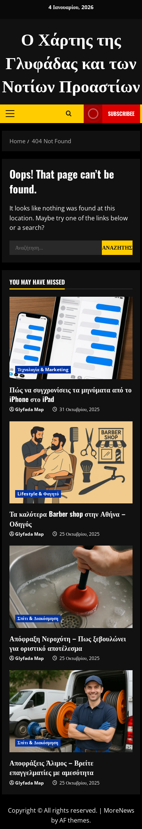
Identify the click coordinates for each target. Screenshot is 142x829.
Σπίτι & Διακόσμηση (37, 618)
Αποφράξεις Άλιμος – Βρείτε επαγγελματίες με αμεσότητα (51, 767)
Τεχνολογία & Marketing (43, 369)
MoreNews (119, 810)
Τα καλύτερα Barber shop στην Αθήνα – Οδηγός (67, 518)
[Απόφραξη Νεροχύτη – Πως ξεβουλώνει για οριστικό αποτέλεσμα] (71, 587)
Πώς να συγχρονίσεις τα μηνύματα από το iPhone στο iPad (70, 394)
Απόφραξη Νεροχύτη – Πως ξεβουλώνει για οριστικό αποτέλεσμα (67, 643)
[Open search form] (69, 113)
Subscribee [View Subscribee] (109, 113)
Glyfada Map (29, 409)
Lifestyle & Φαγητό (38, 493)
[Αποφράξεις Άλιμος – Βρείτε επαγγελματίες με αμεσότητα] (71, 711)
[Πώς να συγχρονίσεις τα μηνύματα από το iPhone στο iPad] (71, 338)
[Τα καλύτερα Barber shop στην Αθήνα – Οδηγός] (71, 462)
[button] (10, 114)
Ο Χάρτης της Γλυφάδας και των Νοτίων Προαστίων (71, 61)
